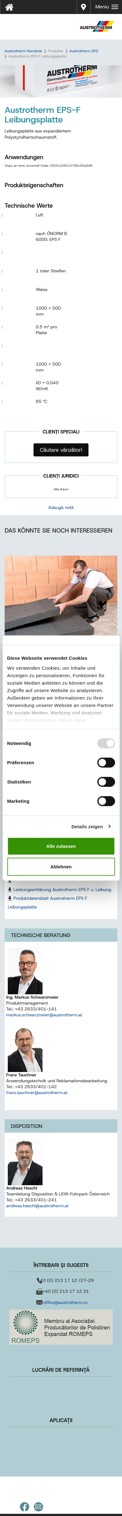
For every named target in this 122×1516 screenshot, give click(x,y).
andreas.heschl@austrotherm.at (37, 1206)
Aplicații (61, 1420)
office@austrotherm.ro (65, 1302)
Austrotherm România (23, 51)
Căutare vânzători (61, 449)
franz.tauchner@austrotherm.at (36, 1092)
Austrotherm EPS (84, 51)
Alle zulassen (61, 846)
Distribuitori (83, 6)
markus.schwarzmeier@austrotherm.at (44, 1015)
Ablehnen (60, 866)
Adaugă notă (61, 507)
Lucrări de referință (61, 1369)
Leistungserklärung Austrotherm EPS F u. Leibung (62, 889)
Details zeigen (87, 826)
